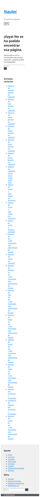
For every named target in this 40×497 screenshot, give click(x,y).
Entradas (11, 459)
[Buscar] (5, 68)
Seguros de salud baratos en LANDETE (11, 118)
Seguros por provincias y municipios (12, 393)
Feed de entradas (14, 481)
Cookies (11, 466)
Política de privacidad (16, 468)
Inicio (10, 455)
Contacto (11, 464)
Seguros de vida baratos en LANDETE (11, 105)
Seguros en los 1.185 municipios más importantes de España (12, 243)
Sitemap (11, 470)
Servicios (11, 457)
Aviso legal (12, 461)
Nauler (10, 11)
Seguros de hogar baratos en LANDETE (11, 132)
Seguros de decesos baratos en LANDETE (11, 91)
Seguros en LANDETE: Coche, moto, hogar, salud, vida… (11, 175)
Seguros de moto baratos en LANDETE (11, 145)
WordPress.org (13, 486)
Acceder (11, 479)
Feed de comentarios (16, 483)
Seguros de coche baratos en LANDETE (11, 159)
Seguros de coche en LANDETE (11, 258)
